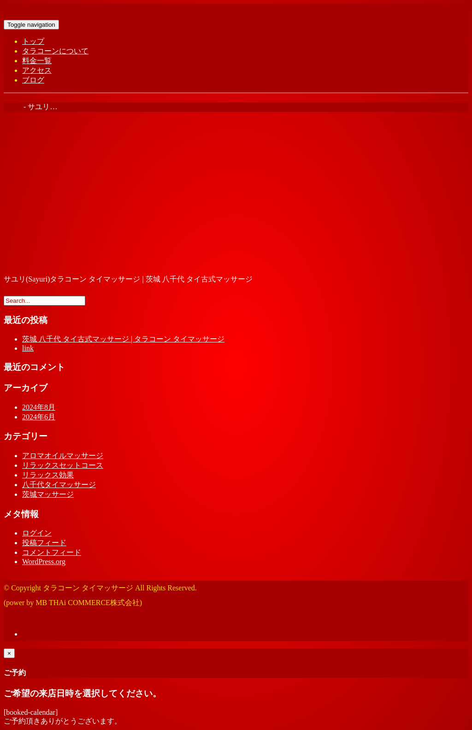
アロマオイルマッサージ (62, 455)
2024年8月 (38, 407)
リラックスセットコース (62, 465)
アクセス (37, 70)
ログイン (37, 533)
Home (13, 107)
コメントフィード (51, 552)
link (28, 348)
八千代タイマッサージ (59, 485)
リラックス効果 (48, 475)
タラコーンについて (55, 51)
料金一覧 (37, 61)
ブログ (33, 80)
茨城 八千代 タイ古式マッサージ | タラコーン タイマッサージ (123, 339)
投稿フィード (44, 543)
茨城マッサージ (48, 494)
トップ (33, 41)
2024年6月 (38, 417)
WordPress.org (43, 561)
